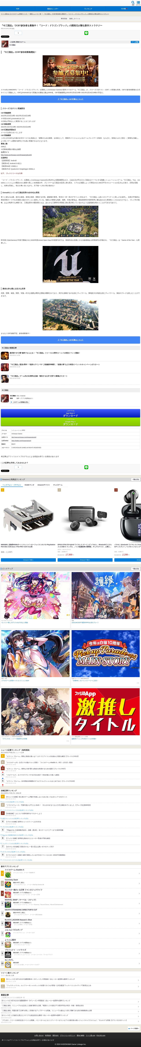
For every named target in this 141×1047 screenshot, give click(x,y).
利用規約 (48, 1035)
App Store (70, 413)
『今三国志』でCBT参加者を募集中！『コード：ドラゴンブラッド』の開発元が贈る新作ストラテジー (76, 14)
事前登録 (64, 18)
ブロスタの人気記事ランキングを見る (12, 827)
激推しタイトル (74, 18)
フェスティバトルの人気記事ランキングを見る (15, 843)
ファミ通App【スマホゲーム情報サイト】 (14, 14)
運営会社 (55, 1035)
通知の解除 (80, 1035)
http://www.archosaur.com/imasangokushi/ (16, 155)
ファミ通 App (8, 3)
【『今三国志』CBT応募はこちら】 (70, 99)
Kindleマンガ (29, 485)
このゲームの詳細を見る (20, 402)
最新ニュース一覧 (35, 14)
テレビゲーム (57, 485)
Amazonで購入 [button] (28, 560)
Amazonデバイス (44, 485)
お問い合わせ (39, 1035)
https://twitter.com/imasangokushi (21, 440)
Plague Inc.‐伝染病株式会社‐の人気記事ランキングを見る (17, 835)
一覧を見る (135, 479)
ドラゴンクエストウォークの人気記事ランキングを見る (17, 810)
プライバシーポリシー (67, 1035)
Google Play (70, 422)
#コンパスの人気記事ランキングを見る (13, 802)
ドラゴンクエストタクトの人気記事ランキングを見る (17, 860)
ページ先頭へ (134, 1028)
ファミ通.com (90, 1035)
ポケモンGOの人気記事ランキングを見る (13, 851)
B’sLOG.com (101, 1035)
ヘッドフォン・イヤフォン (12, 485)
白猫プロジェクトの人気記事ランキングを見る (15, 818)
